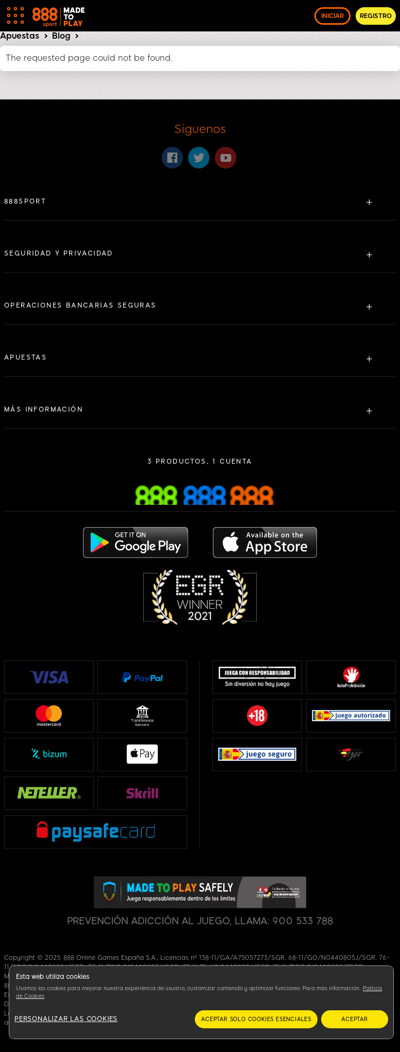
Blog (61, 36)
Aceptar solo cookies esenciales (256, 1019)
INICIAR (332, 16)
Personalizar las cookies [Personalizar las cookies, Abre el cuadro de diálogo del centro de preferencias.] (66, 1019)
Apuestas (19, 36)
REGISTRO (376, 16)
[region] (201, 1002)
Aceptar (354, 1019)
